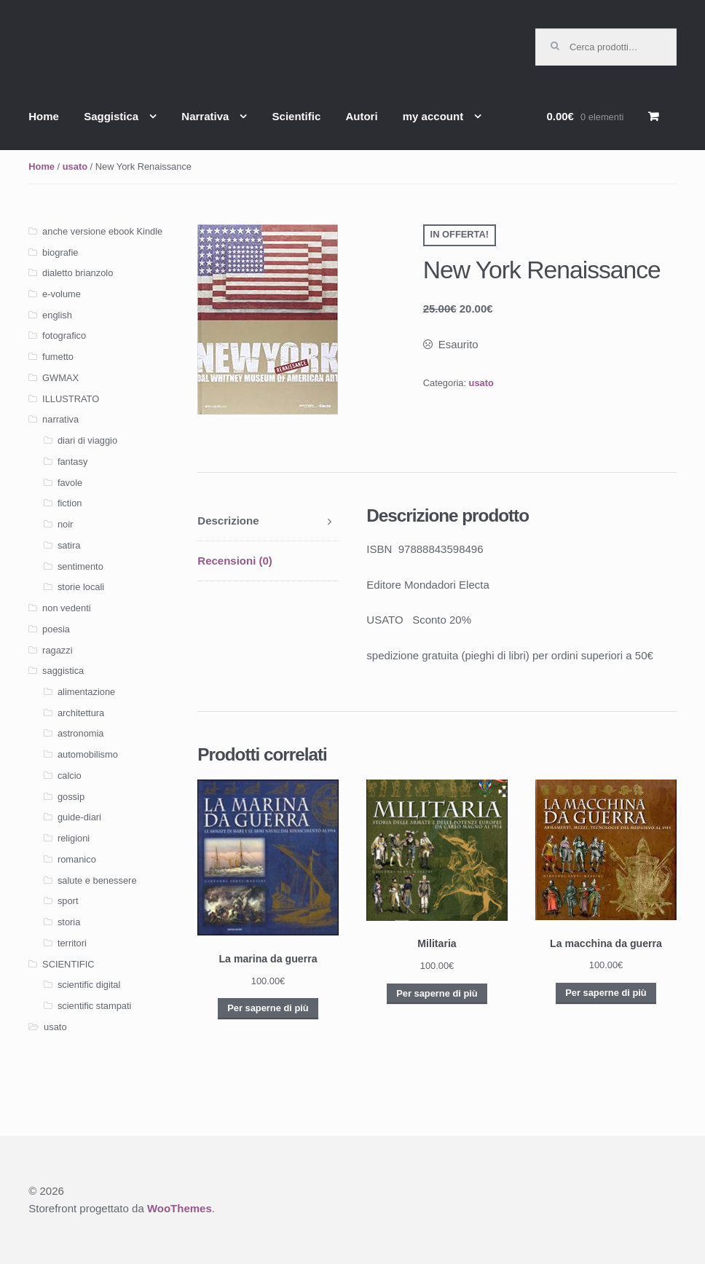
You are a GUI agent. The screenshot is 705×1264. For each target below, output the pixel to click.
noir (65, 524)
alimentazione (86, 691)
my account (433, 116)
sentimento (80, 566)
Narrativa (205, 116)
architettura (81, 712)
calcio (70, 775)
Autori (361, 116)
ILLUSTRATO (70, 398)
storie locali (81, 586)
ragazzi (57, 650)
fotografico (64, 335)
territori (72, 943)
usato (75, 166)
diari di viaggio (87, 440)
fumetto (58, 356)
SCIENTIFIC (68, 964)
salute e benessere (97, 880)
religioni (74, 838)
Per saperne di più (267, 1007)
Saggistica (111, 116)
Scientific (296, 116)
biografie (60, 252)
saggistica (63, 670)
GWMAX (60, 377)
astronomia (81, 733)
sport (68, 900)
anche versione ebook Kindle (102, 231)
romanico (77, 859)
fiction (70, 503)
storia (69, 921)
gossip (71, 796)
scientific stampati (94, 1005)
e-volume (61, 293)
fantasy (72, 461)
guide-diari (79, 817)
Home (43, 116)
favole (70, 482)
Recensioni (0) (234, 560)
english (57, 315)
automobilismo (88, 754)
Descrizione (228, 520)
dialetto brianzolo (77, 272)
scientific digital (89, 984)
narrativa (60, 419)
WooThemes (179, 1208)
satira (69, 545)
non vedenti (66, 607)
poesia (56, 629)
